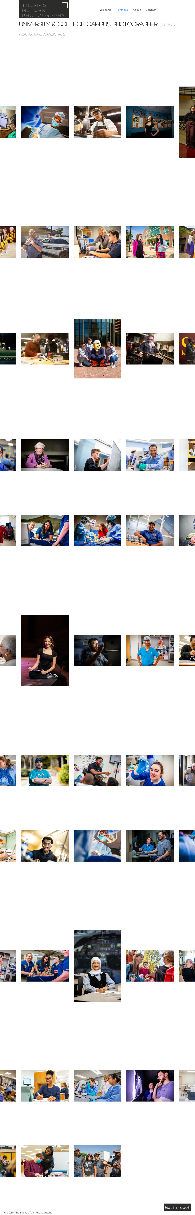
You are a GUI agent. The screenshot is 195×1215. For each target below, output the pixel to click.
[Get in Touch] (177, 1207)
